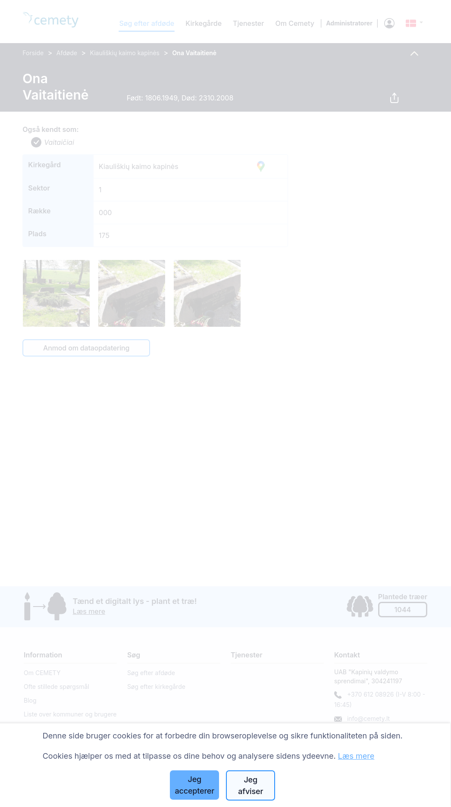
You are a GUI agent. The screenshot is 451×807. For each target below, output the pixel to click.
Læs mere (356, 755)
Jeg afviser (250, 785)
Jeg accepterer (194, 785)
